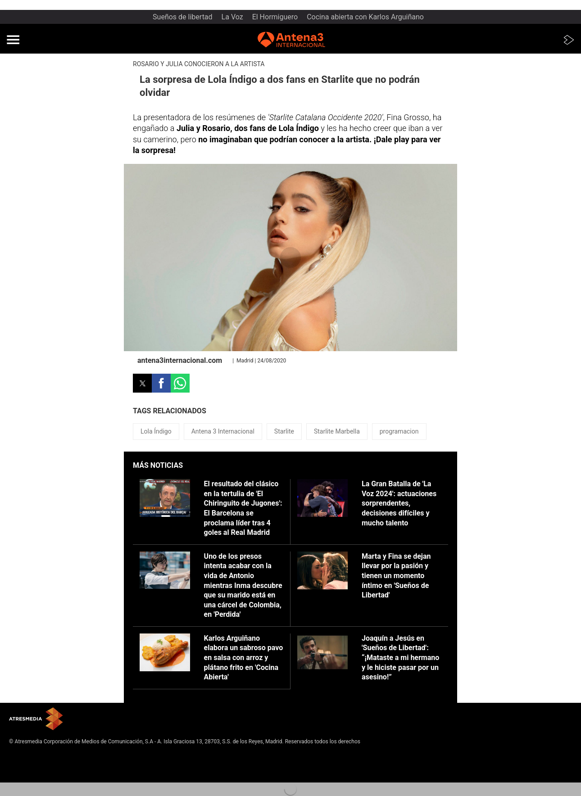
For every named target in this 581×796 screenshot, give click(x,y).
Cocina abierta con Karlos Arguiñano (365, 17)
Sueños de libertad (183, 17)
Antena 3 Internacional (222, 431)
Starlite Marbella (337, 431)
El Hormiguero (275, 17)
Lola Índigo (156, 431)
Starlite (284, 431)
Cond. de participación (36, 777)
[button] (13, 39)
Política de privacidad (35, 763)
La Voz (232, 17)
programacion (399, 431)
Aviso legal (22, 755)
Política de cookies (32, 770)
